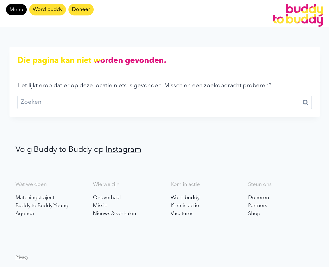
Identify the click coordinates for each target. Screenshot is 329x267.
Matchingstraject (34, 197)
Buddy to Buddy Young (41, 205)
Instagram (123, 150)
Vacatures (182, 213)
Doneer (81, 9)
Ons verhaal (106, 197)
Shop (254, 213)
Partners (257, 205)
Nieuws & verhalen (114, 213)
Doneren (258, 197)
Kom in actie (185, 205)
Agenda (24, 213)
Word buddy (47, 9)
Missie (100, 205)
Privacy (21, 257)
